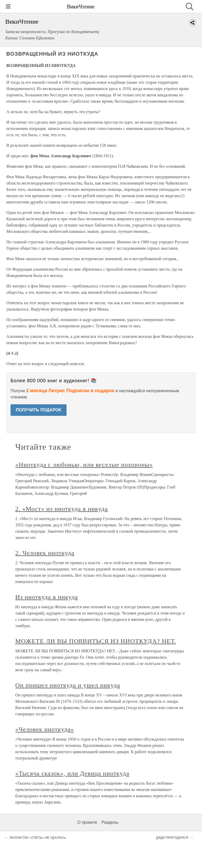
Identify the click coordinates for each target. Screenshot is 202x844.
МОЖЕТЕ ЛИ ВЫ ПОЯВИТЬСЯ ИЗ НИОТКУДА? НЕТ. (95, 641)
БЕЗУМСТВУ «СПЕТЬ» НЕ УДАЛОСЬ (38, 838)
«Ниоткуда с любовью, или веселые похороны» (84, 464)
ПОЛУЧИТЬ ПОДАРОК (38, 410)
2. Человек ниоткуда (44, 552)
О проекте (87, 822)
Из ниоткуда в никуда (46, 597)
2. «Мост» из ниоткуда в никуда (61, 508)
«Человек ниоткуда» (44, 729)
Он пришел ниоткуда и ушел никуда (67, 685)
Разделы (109, 822)
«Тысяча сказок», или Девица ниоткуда (72, 773)
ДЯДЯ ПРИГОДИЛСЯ (172, 838)
